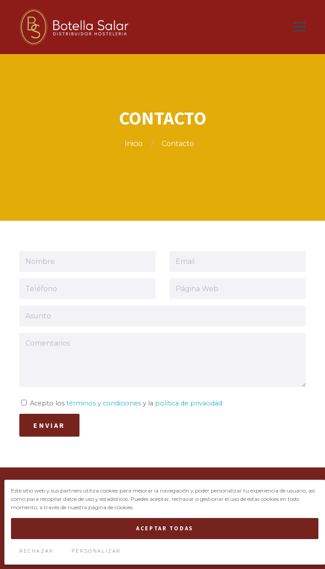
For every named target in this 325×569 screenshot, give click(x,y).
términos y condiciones (103, 403)
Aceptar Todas (164, 528)
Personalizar (96, 550)
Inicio (134, 143)
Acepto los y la (121, 403)
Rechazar (36, 550)
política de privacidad (188, 403)
